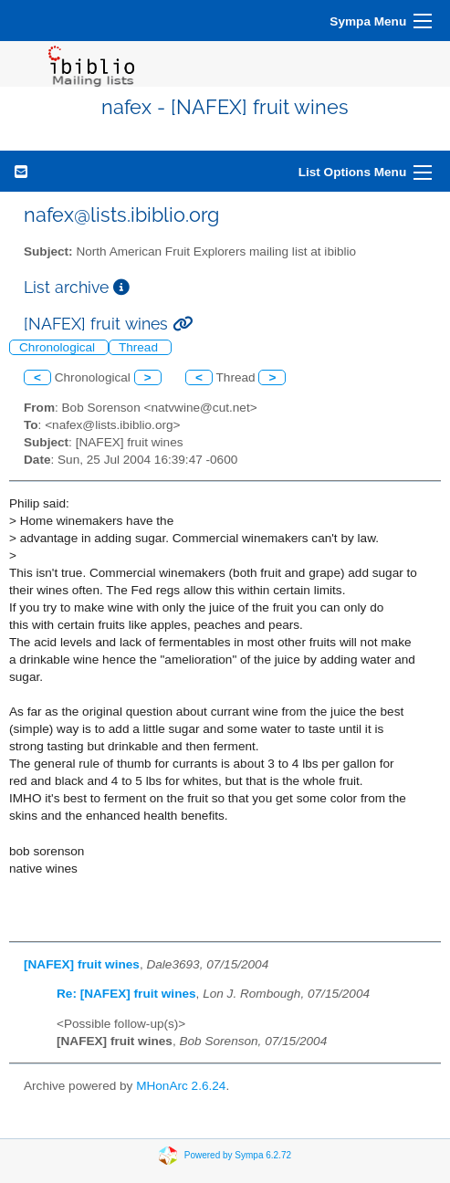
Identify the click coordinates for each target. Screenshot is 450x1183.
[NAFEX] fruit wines (82, 964)
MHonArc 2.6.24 (180, 1086)
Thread (140, 347)
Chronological (59, 347)
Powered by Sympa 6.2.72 (237, 1154)
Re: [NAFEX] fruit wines (126, 993)
